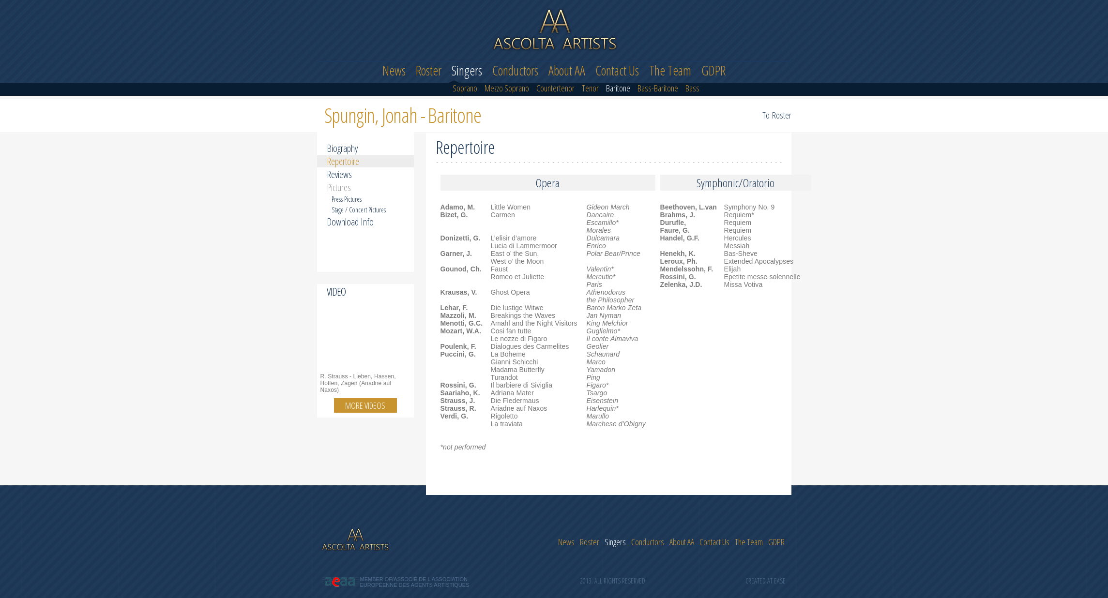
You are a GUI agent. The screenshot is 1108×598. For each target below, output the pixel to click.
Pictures (339, 187)
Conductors (515, 70)
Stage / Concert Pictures (359, 209)
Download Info (350, 222)
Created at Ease (765, 580)
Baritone (618, 88)
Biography (342, 148)
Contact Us (617, 70)
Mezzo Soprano (507, 88)
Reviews (339, 174)
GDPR (713, 70)
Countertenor (555, 88)
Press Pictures (347, 199)
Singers (467, 70)
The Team (670, 70)
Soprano (465, 88)
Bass (692, 88)
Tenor (590, 88)
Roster (428, 70)
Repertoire (343, 161)
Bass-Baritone (657, 88)
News (394, 70)
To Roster (776, 115)
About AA (566, 70)
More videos (365, 405)
